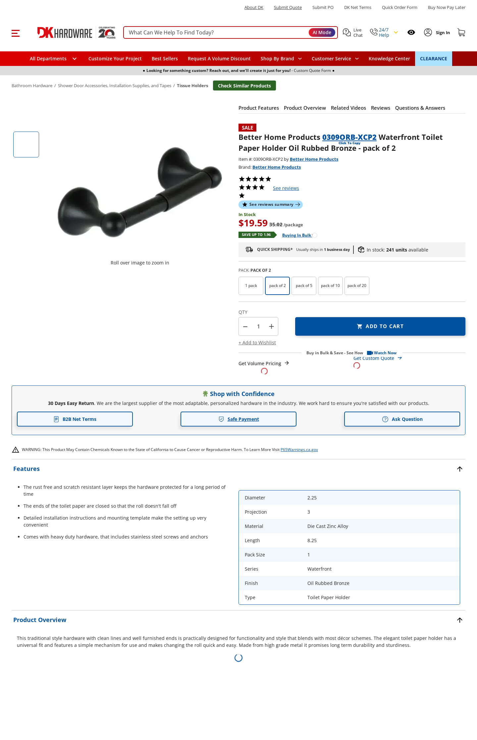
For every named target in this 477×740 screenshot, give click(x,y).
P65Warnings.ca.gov (299, 449)
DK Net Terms (357, 7)
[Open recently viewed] (411, 32)
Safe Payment (238, 419)
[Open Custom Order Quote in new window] (409, 361)
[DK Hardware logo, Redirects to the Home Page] (69, 32)
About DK (253, 7)
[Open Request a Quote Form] (264, 367)
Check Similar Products (244, 86)
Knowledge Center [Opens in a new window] (389, 58)
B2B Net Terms (74, 419)
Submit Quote (288, 7)
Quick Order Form (399, 7)
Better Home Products (314, 159)
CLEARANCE (433, 58)
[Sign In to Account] (442, 32)
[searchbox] (230, 32)
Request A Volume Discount (219, 58)
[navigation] (335, 58)
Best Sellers (165, 58)
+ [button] (271, 326)
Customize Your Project (115, 58)
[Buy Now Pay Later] (446, 7)
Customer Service (331, 58)
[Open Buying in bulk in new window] (297, 234)
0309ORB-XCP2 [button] (349, 137)
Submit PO (323, 7)
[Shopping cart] (461, 32)
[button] (15, 32)
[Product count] (258, 326)
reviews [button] (286, 188)
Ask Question (402, 419)
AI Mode (322, 32)
